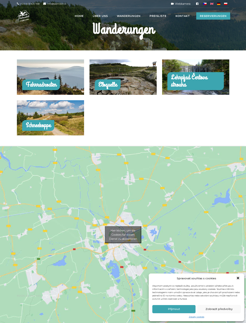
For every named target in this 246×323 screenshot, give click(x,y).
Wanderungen (129, 16)
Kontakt (183, 16)
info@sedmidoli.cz (56, 3)
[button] (238, 278)
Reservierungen (213, 16)
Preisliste (158, 16)
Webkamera (180, 3)
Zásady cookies (196, 316)
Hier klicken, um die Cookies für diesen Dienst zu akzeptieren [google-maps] (123, 234)
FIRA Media (49, 295)
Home (79, 16)
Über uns (100, 16)
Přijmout (174, 309)
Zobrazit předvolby (219, 309)
